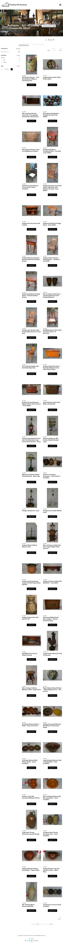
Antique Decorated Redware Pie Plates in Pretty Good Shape (52, 725)
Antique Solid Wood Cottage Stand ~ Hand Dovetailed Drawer (31, 295)
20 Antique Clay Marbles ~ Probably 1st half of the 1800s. (51, 115)
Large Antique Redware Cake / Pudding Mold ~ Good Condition (52, 761)
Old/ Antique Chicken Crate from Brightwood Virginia (30, 150)
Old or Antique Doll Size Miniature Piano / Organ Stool (31, 688)
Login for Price (31, 84)
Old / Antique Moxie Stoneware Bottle (28, 905)
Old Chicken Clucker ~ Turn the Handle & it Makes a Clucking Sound (30, 79)
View (61, 48)
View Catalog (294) (47, 26)
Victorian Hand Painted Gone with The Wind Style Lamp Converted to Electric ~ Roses (31, 440)
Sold (11, 59)
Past (10, 57)
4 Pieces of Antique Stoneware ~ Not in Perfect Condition (51, 476)
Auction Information (38, 44)
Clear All (18, 48)
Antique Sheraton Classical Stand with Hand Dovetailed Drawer (31, 259)
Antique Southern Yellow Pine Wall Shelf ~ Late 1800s (52, 582)
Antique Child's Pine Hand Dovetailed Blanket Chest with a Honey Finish (51, 367)
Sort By (53, 48)
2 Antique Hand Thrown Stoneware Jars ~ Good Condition (50, 834)
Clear (18, 55)
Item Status (3, 55)
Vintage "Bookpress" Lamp (30, 510)
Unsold (11, 62)
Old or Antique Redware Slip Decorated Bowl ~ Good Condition (52, 798)
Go (11, 69)
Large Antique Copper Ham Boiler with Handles (51, 403)
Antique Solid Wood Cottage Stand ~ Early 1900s (52, 224)
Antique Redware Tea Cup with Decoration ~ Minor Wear (51, 870)
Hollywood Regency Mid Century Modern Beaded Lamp (51, 440)
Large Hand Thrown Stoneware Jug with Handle (30, 833)
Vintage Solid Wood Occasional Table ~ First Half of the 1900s (52, 151)
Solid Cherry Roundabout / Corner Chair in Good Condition (30, 187)
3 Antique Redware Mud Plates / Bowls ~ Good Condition (29, 761)
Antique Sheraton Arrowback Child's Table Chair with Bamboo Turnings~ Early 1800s (52, 188)
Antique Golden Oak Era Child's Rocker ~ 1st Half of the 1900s (51, 259)
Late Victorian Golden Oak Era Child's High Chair (30, 367)
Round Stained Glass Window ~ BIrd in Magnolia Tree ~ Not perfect (52, 689)
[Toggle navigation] (60, 4)
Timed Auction (14, 22)
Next (51, 924)
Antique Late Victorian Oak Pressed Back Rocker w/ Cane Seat (31, 331)
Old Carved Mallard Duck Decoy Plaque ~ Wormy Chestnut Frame (51, 619)
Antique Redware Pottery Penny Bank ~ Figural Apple (30, 869)
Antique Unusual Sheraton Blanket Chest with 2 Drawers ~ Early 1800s (31, 404)
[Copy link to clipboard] (46, 40)
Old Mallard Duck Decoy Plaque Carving (29, 654)
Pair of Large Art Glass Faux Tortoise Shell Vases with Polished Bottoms (51, 295)
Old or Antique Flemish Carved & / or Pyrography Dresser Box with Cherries (30, 115)
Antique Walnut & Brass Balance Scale (29, 546)
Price (2, 66)
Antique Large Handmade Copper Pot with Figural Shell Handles (31, 582)
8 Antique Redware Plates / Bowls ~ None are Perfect (30, 725)
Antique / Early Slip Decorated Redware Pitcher (31, 797)
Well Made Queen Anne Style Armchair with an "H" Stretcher (52, 331)
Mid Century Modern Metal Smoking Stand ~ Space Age (31, 475)
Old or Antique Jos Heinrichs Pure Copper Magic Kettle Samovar (52, 546)
